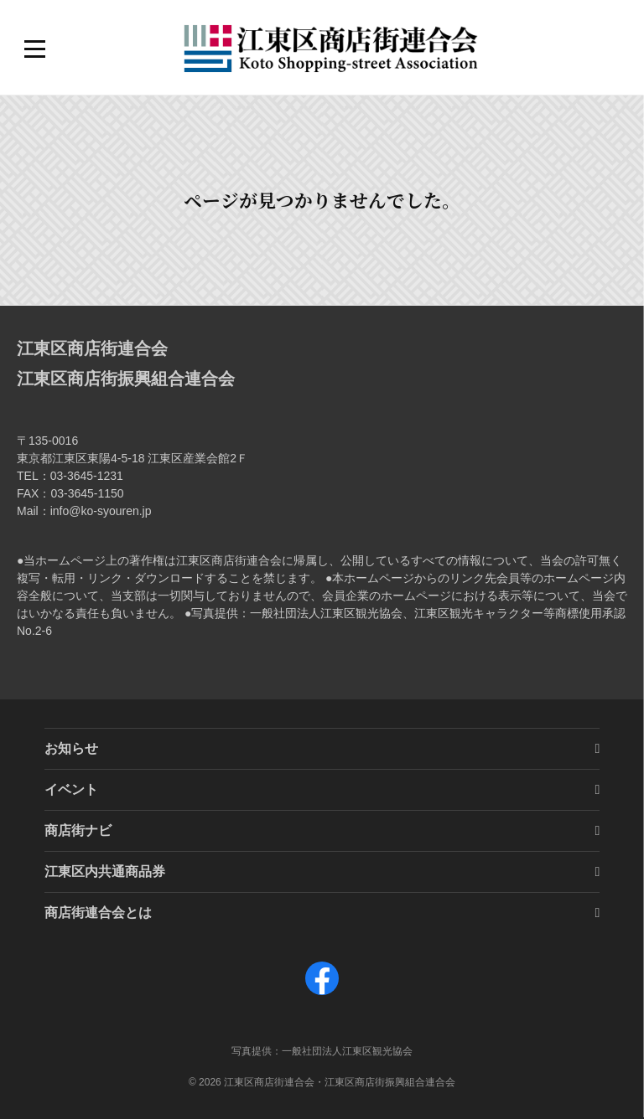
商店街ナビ (78, 830)
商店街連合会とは (98, 912)
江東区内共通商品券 (104, 871)
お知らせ (71, 748)
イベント (71, 789)
